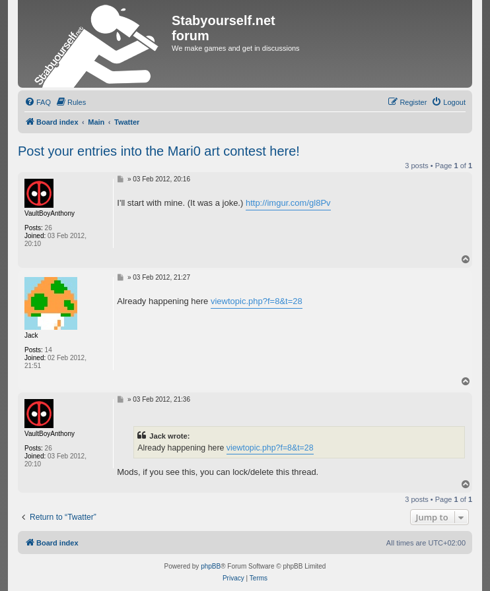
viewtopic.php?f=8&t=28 (256, 301)
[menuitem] (37, 102)
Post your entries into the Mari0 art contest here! (159, 151)
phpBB (211, 566)
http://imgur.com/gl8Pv (288, 203)
